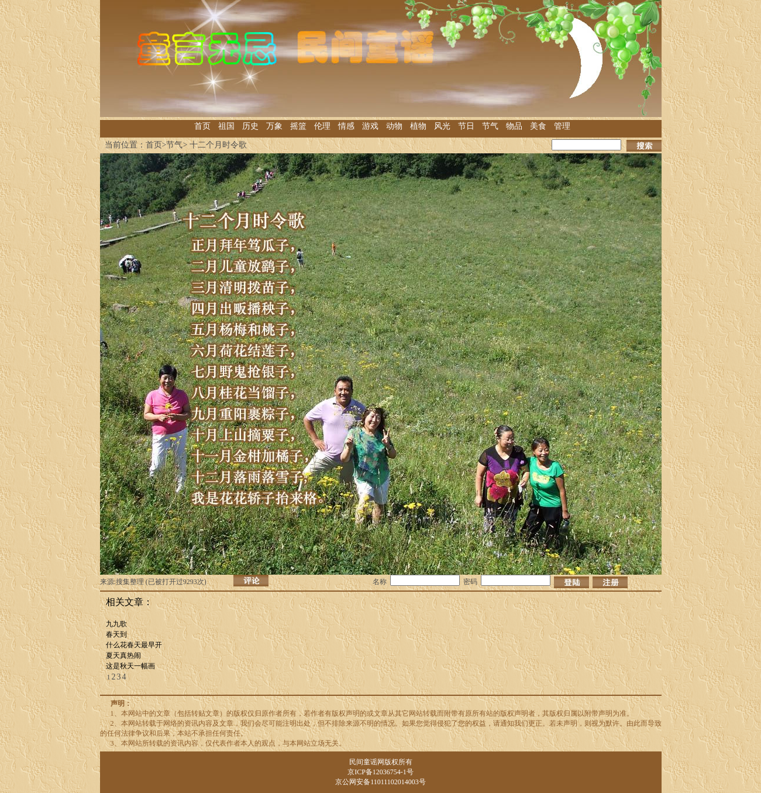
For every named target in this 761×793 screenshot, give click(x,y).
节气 (490, 126)
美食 (538, 126)
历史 (250, 126)
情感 (346, 126)
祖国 (226, 126)
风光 (442, 126)
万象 (274, 126)
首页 (202, 126)
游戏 (370, 126)
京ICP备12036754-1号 (380, 772)
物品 (514, 126)
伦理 (322, 126)
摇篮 (298, 126)
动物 (394, 126)
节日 (466, 126)
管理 (562, 126)
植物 (418, 126)
